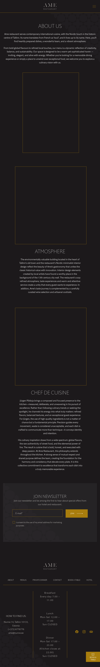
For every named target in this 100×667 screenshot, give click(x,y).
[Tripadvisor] (91, 631)
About (11, 580)
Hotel (89, 580)
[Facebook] (77, 631)
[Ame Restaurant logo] (50, 6)
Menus (23, 580)
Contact (57, 580)
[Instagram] (84, 631)
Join (76, 513)
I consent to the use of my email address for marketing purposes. (39, 524)
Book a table (74, 580)
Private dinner (40, 580)
